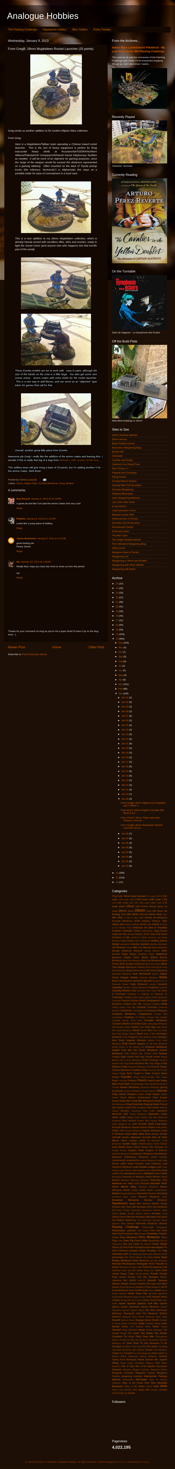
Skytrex (146, 1300)
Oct (120, 652)
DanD (141, 1027)
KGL (151, 1147)
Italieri (148, 1134)
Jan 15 (125, 771)
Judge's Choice (138, 1144)
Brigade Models (129, 977)
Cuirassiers (136, 1023)
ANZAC (147, 934)
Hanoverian (136, 1111)
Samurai (162, 1280)
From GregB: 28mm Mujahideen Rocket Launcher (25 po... (142, 826)
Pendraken (152, 1233)
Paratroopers (119, 1230)
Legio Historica (125, 1170)
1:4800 (125, 903)
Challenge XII (161, 994)
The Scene (128, 1336)
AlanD (155, 924)
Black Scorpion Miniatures (132, 964)
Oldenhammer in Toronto (125, 518)
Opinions (116, 1223)
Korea (154, 1157)
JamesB (116, 1137)
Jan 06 (125, 843)
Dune (140, 1037)
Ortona (130, 1223)
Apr (120, 679)
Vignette (163, 1359)
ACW (137, 921)
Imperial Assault (139, 1127)
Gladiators (132, 1094)
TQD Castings (138, 1350)
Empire (115, 1047)
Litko (148, 1170)
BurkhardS (138, 981)
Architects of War (121, 937)
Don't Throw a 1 (120, 468)
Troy (121, 1353)
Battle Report (129, 954)
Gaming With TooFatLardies (126, 485)
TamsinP (116, 1330)
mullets (133, 1197)
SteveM (116, 1320)
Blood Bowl (150, 967)
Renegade (142, 1263)
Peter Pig (128, 1240)
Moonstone (142, 1193)
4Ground (144, 914)
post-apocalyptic (154, 1247)
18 (117, 615)
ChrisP (141, 1000)
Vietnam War (151, 1359)
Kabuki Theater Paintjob (156, 1144)
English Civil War (122, 1050)
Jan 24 (125, 729)
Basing (147, 951)
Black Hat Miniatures (151, 960)
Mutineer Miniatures (155, 1200)
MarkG (164, 1177)
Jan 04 (125, 852)
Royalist (163, 1274)
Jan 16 (125, 766)
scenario (139, 1287)
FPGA (136, 1077)
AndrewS (127, 930)
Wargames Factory (145, 1373)
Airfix (149, 924)
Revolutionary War (158, 1267)
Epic (135, 1050)
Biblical (153, 957)
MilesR (124, 1186)
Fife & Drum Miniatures (130, 1060)
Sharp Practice (139, 1297)
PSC (159, 1251)
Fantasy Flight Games (123, 1057)
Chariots (125, 1000)
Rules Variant (119, 1277)
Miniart (126, 1190)
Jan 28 (125, 711)
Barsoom (138, 951)
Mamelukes (117, 1177)
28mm (19, 483)
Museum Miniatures (149, 1197)
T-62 (132, 1327)
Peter (120, 1241)
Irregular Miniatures (151, 1130)
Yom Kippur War (141, 1390)
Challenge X (133, 994)
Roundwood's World (122, 527)
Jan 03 (125, 856)
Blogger (145, 1462)
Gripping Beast (151, 1104)
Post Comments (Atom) (34, 654)
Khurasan (158, 1147)
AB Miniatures (160, 917)
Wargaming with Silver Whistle (128, 565)
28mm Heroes (119, 439)
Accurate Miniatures (122, 921)
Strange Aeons (143, 1320)
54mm (152, 914)
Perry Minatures (128, 1237)
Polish (131, 1247)
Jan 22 (125, 739)
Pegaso (143, 1234)
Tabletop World (143, 1327)
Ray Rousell (23, 498)
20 (117, 606)
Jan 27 (125, 716)
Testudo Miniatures (154, 1330)
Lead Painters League (144, 1167)
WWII (163, 1386)
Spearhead (134, 1307)
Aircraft (143, 924)
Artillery (155, 940)
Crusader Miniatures (155, 1020)
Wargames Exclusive (122, 1373)
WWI (156, 1386)
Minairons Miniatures (148, 1187)
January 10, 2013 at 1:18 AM (36, 561)
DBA (149, 1030)
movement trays (120, 1197)
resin (139, 1267)
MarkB (148, 1177)
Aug (120, 661)
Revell (146, 1267)
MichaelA (145, 1183)
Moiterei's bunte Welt (123, 514)
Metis (125, 1183)
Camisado (117, 456)
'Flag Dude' (117, 896)
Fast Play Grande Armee (147, 1057)
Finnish (145, 1060)
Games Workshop (129, 1087)
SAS (148, 1283)
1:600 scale (144, 903)
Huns (124, 1120)
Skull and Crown (120, 531)
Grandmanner (144, 1097)
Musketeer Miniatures (125, 1200)
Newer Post (16, 647)
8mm (165, 914)
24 (117, 588)
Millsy (133, 1186)
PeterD (137, 1240)
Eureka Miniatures (48, 483)
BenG (145, 957)
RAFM (132, 1257)
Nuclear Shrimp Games (139, 1214)
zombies (163, 1390)
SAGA (132, 1280)
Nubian (123, 1213)
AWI (135, 947)
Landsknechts (132, 1160)
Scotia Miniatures (120, 1290)
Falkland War (136, 1053)
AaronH (148, 917)
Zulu (125, 1393)
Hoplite (122, 1117)
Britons (115, 981)
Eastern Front (154, 1040)
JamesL (125, 1137)
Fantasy (163, 1053)
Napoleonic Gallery (54, 29)
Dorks (125, 1037)
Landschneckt (118, 1160)
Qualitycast (137, 1254)
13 (117, 638)
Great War (125, 1100)
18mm (160, 906)
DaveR (143, 1030)
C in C (164, 981)
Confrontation (138, 1011)
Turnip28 (128, 1353)
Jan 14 (125, 775)
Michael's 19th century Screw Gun (79, 460)
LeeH (159, 1167)
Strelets (155, 1320)
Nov (120, 647)
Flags (151, 1063)
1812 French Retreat (146, 906)
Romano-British (142, 1274)
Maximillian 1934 (158, 1180)
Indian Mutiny (161, 1127)
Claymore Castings (151, 1004)
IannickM (142, 1124)
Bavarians (116, 957)
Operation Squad (159, 1220)
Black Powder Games (123, 443)
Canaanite (162, 984)
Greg (62, 483)
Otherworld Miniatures (146, 1223)
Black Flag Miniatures (131, 961)
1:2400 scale (141, 899)
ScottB (138, 1290)
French (142, 1080)
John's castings (129, 1140)
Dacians (120, 1027)
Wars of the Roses (132, 1383)
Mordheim (152, 1193)
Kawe (114, 1147)
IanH (134, 1124)
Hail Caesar (153, 1107)
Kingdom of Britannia (156, 1150)
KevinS (144, 1147)
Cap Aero (127, 987)
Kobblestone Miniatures (136, 1157)
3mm (123, 914)
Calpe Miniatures (138, 984)
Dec (120, 642)
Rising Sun (149, 1270)
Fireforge (154, 1060)
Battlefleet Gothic (146, 954)
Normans (141, 1207)
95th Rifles (117, 917)
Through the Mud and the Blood (133, 1340)
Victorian (163, 1356)
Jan (120, 693)
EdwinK (132, 1043)
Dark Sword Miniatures (122, 1030)
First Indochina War (139, 1063)
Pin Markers (146, 1244)
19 (117, 611)
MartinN (116, 1180)
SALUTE (141, 1280)
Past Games (143, 1230)
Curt (144, 1023)
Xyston (115, 1390)
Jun (120, 670)
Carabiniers (153, 987)
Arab (153, 934)
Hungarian (116, 1121)
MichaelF (155, 1183)
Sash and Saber (159, 1283)
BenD (136, 957)
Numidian (156, 1213)
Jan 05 (125, 847)
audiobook (124, 944)
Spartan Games (120, 1307)
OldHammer (130, 1220)
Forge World (126, 1073)
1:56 (136, 903)
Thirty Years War (144, 1336)
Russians (154, 1277)
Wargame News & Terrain (125, 552)
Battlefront (161, 954)
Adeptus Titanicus (151, 921)
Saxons (115, 1287)
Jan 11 (125, 789)
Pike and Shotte (131, 1244)
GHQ (114, 1094)
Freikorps (132, 1080)
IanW (151, 1124)
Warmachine (128, 1380)
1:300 (164, 899)
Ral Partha (148, 1257)
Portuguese (140, 1247)
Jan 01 (125, 865)
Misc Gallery (80, 29)
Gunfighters (141, 1107)
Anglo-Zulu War (119, 934)
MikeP (164, 1183)
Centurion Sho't (143, 991)
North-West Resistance (141, 1210)
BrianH (155, 974)
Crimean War (153, 1017)
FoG (149, 1067)
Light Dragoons (138, 1170)
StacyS (141, 1310)
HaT (126, 1114)
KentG (121, 1147)
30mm (160, 911)
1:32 (114, 903)
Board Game (133, 970)
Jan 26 (125, 720)
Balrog (154, 947)
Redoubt (116, 1263)
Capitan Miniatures (139, 987)
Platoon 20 (117, 1247)
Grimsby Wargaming (123, 489)
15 (117, 629)
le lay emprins (119, 506)
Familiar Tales (150, 1053)
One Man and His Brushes (126, 523)
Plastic (163, 1244)
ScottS (145, 1290)
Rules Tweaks (102, 29)
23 (117, 592)
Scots (131, 1290)
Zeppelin (154, 1390)
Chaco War (156, 991)
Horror (130, 1117)
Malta (164, 1173)
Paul (152, 1230)
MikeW (115, 1187)
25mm (131, 911)
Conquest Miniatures (124, 1014)
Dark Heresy (161, 1027)
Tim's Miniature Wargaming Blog (129, 544)
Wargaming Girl (120, 556)
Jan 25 (125, 725)
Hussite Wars (143, 1121)
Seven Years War (137, 1293)
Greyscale (137, 1104)
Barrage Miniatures (122, 951)
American (138, 927)
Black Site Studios (153, 964)
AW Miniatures (119, 947)
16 (117, 625)
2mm (149, 911)
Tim (123, 1343)
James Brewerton (26, 538)
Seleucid (123, 1293)
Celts (134, 990)
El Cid (149, 1044)
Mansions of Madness (133, 1177)
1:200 (131, 899)
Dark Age (150, 1027)
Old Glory (151, 1216)
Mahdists (149, 1173)
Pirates (155, 1244)
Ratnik (157, 1257)
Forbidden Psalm (139, 1070)
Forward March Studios (124, 481)
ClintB (164, 1004)
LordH (115, 1173)
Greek (158, 1100)
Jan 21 (125, 743)
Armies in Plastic (139, 937)
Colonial (141, 1007)
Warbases (116, 1369)
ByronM (148, 980)
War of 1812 (128, 1366)
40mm (135, 914)
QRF (126, 1254)
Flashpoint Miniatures (137, 1067)
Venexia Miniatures (148, 1356)
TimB (129, 1343)
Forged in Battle (142, 1073)
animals (131, 934)
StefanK (163, 1313)
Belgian (127, 957)
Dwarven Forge (150, 1037)
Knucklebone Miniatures (141, 1153)
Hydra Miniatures (119, 1124)
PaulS (121, 1233)
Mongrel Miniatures (129, 1193)
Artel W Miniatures (142, 941)
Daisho (128, 1027)
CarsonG (163, 987)
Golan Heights (153, 1094)
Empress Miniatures (156, 1047)
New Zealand (143, 1203)
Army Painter (127, 941)
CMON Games (118, 1007)
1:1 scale (151, 896)
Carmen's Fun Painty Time (126, 464)
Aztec (140, 947)
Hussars (132, 1120)
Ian (18, 561)
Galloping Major (137, 1084)
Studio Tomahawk (129, 1323)
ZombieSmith (117, 1393)
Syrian (125, 1326)
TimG (136, 1343)
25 (117, 583)
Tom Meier (126, 1346)
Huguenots (162, 1117)
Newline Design (159, 1203)
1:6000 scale (156, 903)
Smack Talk (155, 1300)
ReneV (152, 1264)
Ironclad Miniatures (133, 1131)
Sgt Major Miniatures (158, 1293)
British (163, 977)
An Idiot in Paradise (155, 927)
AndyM (137, 931)
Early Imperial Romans (132, 1040)
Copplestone (145, 1014)
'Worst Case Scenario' (134, 896)
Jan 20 (125, 748)
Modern (70, 483)
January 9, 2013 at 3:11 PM (51, 538)
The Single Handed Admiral (126, 539)
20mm (123, 910)
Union (161, 1353)
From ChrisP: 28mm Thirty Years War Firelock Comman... (140, 819)
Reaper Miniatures (122, 1260)
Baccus (147, 947)
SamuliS (151, 1280)
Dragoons (133, 1037)
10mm (122, 906)
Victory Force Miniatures (124, 1359)
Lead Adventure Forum (124, 510)
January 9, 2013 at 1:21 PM (41, 518)
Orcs (123, 1223)
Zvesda (131, 1393)
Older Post (96, 647)
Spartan (163, 1303)
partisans (131, 1230)
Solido (114, 1303)
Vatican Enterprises (129, 1356)
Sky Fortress (137, 1300)
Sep (120, 656)
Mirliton (150, 1190)
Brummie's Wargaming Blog (126, 447)
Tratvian (148, 1350)
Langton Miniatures (148, 1160)
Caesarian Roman (120, 984)
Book (135, 974)
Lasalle (159, 1160)
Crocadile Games (120, 1020)
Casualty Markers (121, 990)
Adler (164, 921)
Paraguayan (162, 1227)
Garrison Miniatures (132, 1091)
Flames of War (119, 1066)
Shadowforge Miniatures (122, 1297)
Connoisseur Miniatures (156, 1010)
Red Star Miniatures (158, 1261)
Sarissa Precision (137, 1283)
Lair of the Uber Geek (123, 502)
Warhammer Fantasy (155, 1376)
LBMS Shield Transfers (132, 1163)
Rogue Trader (127, 1274)
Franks (164, 1077)
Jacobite (163, 1134)
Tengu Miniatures (129, 1330)
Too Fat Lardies (150, 1346)
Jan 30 (125, 702)
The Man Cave (120, 535)
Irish (122, 1130)
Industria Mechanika (122, 493)
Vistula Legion (126, 1363)
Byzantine (157, 981)
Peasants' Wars (131, 1233)
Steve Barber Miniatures (143, 1317)
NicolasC (116, 1207)
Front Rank (124, 1084)
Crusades (116, 1023)
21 (117, 602)
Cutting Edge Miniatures (157, 1024)
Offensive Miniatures (135, 1217)
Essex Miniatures (148, 1050)
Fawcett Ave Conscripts (124, 472)
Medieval (116, 1183)
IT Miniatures (118, 1134)
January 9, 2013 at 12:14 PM (46, 498)
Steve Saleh (161, 1317)
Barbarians (162, 947)
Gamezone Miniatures (149, 1087)
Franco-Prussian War (150, 1077)
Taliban (155, 1326)
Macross (140, 1173)
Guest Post (130, 1107)
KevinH (136, 1147)
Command (152, 1007)
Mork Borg (162, 1193)
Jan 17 (125, 762)
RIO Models (137, 1270)
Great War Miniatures (142, 1100)
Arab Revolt (161, 934)
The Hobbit (133, 1333)
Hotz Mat (152, 1117)
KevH (129, 1147)
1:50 (131, 903)
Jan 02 (125, 861)
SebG (158, 1290)
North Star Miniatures (157, 1207)
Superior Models (153, 1323)
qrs (130, 1254)
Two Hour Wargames (141, 1353)
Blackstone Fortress (135, 967)
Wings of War (130, 1386)
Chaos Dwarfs (144, 997)
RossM (154, 1273)
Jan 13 (125, 780)
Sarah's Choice (120, 1283)
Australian (134, 944)
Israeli (164, 1130)
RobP (164, 1270)
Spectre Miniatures (150, 1307)
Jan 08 (125, 833)
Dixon (140, 1033)
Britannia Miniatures (149, 977)
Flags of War (161, 1063)
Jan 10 (125, 794)
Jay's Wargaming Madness (126, 498)
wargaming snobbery (131, 1376)
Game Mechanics (152, 1084)
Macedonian (130, 1173)
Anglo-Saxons (160, 931)
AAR (141, 918)
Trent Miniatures (160, 1350)
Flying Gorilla (119, 477)
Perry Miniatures (149, 1237)
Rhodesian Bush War (121, 1270)
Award (129, 947)
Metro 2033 (133, 1183)
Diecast (133, 1034)
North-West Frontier (121, 1210)
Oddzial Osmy (118, 1217)
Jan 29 (125, 706)
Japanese (135, 1137)
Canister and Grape (122, 460)
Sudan (141, 1323)
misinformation (161, 1190)
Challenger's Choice (121, 997)
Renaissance (129, 1263)
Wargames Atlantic (158, 1370)
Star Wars (150, 1310)
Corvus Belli (161, 1014)
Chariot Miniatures (159, 997)
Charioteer (116, 1001)
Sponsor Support (129, 1310)
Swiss (164, 1323)
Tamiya (164, 1327)
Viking (115, 1363)
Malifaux (157, 1173)
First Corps (124, 1063)
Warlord (116, 1379)
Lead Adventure (153, 1163)
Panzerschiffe (147, 1227)
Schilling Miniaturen (152, 1287)
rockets (115, 1274)
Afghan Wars (31, 483)
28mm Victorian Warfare (124, 435)
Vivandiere (139, 1363)
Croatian (163, 1017)
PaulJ (114, 1233)
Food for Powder (159, 1067)
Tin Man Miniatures (149, 1343)
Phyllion (21, 518)
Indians (115, 1130)
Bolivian (142, 970)
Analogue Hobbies (43, 16)
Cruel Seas (136, 1020)
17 (117, 620)
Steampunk (129, 1313)
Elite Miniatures (160, 1044)
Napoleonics (120, 1203)
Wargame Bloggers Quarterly (136, 1370)
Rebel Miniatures (141, 1260)
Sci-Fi (164, 1287)
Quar (145, 1254)
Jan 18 (125, 757)
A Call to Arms (131, 918)
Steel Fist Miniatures (147, 1313)
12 (117, 872)
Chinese (134, 1000)
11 (117, 877)
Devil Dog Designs (120, 1034)
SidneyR (156, 1297)
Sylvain (116, 1326)
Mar (120, 684)
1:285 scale (154, 899)
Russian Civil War (137, 1277)
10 (117, 882)
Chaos (135, 997)
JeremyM (146, 1137)
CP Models (140, 1017)
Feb (120, 688)
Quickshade (117, 1257)
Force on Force (154, 1070)
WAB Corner (118, 548)
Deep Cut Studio (160, 1030)
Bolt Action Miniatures (157, 970)
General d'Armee (149, 1091)
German (162, 1090)
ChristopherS (153, 1000)
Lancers (163, 1157)
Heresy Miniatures (138, 1114)
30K (154, 911)
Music (164, 1197)
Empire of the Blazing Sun (131, 1047)
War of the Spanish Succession (151, 1366)
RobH (157, 1270)
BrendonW (145, 973)
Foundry (126, 1076)
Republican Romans (128, 1267)
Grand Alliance (127, 1097)
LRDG (121, 1173)
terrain (141, 1330)
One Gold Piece (144, 1220)
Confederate (126, 1010)
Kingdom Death (136, 1150)
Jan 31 (125, 697)
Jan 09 (125, 798)
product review (138, 1250)
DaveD (136, 1030)
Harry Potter (149, 1111)
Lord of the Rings (159, 1170)
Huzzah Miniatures (159, 1121)
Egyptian (141, 1043)
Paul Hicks (161, 1230)
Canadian (117, 987)
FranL (115, 1080)
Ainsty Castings (132, 924)
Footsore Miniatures (121, 1070)
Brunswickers (125, 981)
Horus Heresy (141, 1117)
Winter (142, 1386)
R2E (126, 1257)
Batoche (156, 951)
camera (152, 984)
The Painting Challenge (22, 29)
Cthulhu (126, 1023)
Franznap (123, 1081)
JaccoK (155, 1134)
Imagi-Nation (161, 1124)
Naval (132, 1203)
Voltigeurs (149, 1363)
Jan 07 (125, 838)
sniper (164, 1300)
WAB (158, 1363)
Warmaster (141, 1379)
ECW (125, 1043)
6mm (159, 914)
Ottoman (163, 1223)
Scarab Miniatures (127, 1287)
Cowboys (129, 1017)
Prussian (151, 1250)
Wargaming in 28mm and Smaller (129, 560)
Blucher (159, 967)
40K (129, 914)
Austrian (145, 944)
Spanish (131, 1303)
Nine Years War (128, 1207)
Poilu (125, 1247)
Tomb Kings (137, 1346)
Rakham (138, 1257)
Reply (19, 508)
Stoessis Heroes (128, 1320)
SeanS (151, 1290)
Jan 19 (125, 752)
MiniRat (142, 1190)
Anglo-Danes (147, 931)
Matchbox (125, 1180)
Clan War (137, 1004)
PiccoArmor (153, 1240)
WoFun (149, 1386)
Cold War (131, 1007)
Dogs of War (149, 1034)
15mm (130, 906)
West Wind (150, 1383)
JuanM (126, 1143)
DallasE (135, 1027)
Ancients (116, 930)
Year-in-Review (125, 1390)
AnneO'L (139, 934)
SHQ (148, 1297)
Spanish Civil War (147, 1303)
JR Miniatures (153, 1141)
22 (117, 597)
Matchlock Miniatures (140, 1180)
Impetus (151, 1127)
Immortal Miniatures (121, 1127)
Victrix (141, 1359)
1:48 (119, 903)
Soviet (122, 1303)
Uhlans (154, 1353)
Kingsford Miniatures (120, 1154)
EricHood (122, 1462)
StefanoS (116, 1317)
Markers (156, 1177)
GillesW (122, 1094)
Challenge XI (147, 994)
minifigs (134, 1190)
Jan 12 (125, 785)
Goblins (141, 1094)
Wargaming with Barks (124, 569)
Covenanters (117, 1017)
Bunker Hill (117, 451)
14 (117, 634)
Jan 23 (125, 734)
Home (56, 647)
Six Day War (125, 1300)
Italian (128, 1134)
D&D (114, 1027)
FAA (127, 1053)
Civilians (127, 1004)
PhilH (145, 1240)
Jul (120, 666)
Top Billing (162, 1346)
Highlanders (153, 1114)
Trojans (115, 1353)
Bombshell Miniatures (121, 974)
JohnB (142, 1140)
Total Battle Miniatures (121, 1350)
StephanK (126, 1317)
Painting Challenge (125, 1226)
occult (164, 1214)
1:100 (157, 896)
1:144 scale (123, 899)
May (121, 675)
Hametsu (124, 1111)
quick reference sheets (157, 1254)
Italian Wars (138, 1134)
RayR (164, 1257)
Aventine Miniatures (158, 944)
